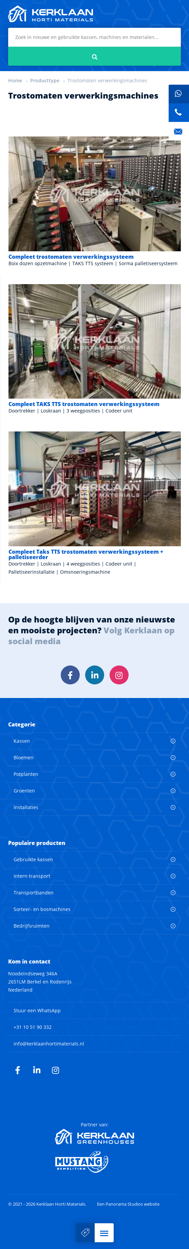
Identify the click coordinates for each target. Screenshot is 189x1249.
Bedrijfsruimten (32, 926)
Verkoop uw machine (85, 1232)
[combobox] (94, 37)
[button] (104, 1232)
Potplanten (26, 774)
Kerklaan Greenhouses (94, 1136)
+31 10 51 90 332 (33, 1027)
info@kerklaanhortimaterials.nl (49, 1043)
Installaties (26, 807)
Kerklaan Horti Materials (50, 13)
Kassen (22, 741)
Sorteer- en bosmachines (42, 909)
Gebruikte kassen (33, 859)
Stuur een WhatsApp (37, 1010)
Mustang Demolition (94, 1162)
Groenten (24, 790)
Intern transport (32, 876)
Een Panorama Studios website (128, 1204)
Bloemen (24, 757)
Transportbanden (34, 892)
